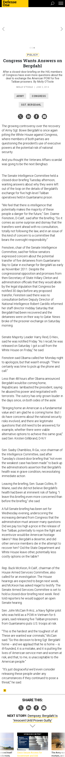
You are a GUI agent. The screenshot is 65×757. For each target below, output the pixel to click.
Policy (32, 36)
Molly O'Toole (24, 68)
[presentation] (3, 729)
